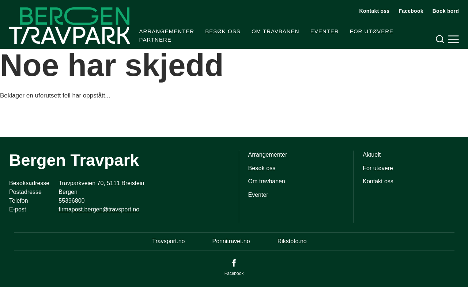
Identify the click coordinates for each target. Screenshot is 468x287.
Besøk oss (223, 31)
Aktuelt (372, 155)
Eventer (324, 31)
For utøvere (371, 31)
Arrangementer (167, 31)
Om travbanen (275, 31)
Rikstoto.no (292, 241)
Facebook (411, 11)
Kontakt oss (374, 11)
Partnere (155, 40)
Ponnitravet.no (231, 241)
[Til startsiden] (69, 25)
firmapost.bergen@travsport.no (98, 209)
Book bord (446, 11)
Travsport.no (168, 241)
